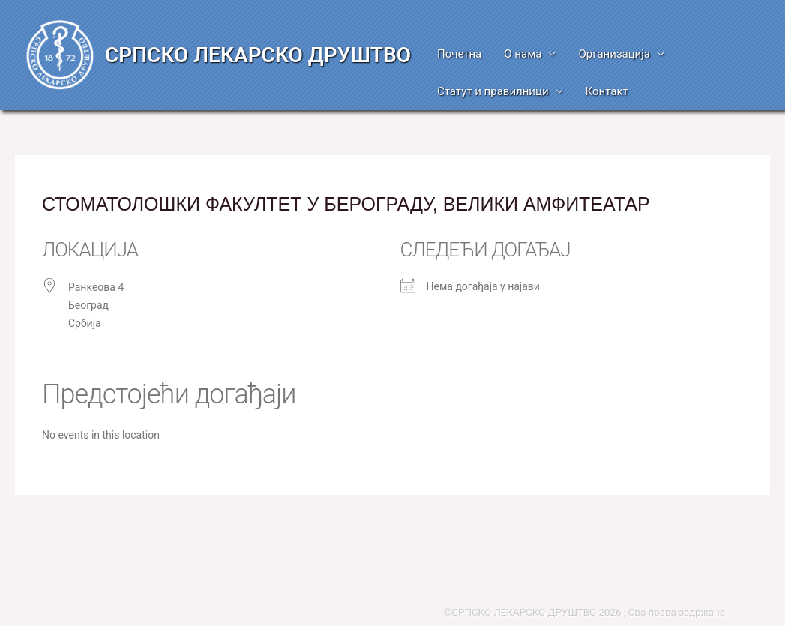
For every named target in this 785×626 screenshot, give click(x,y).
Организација (614, 54)
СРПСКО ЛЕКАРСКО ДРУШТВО (258, 55)
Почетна (459, 54)
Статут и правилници (493, 91)
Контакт (607, 91)
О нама (522, 54)
